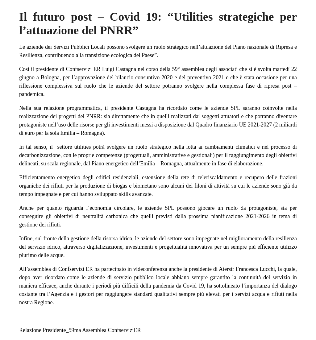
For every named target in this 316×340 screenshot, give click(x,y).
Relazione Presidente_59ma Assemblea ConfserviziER (80, 330)
